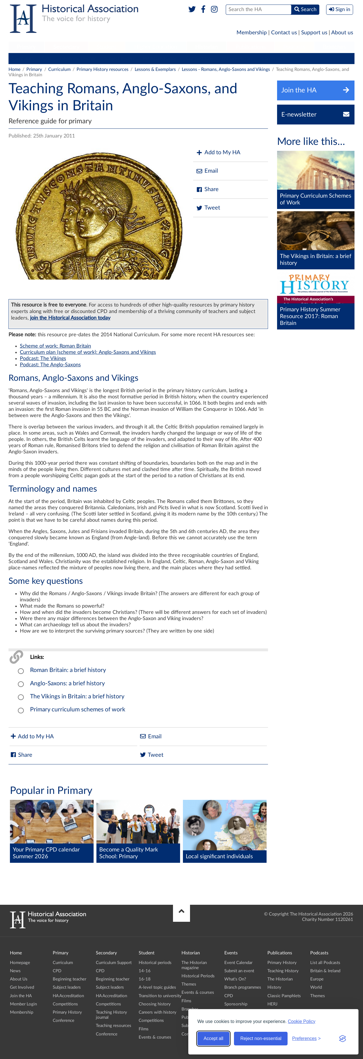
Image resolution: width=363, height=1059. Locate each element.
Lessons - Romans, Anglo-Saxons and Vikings (226, 69)
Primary (26, 47)
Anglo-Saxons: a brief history (67, 683)
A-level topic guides (157, 987)
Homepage (20, 963)
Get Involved (22, 987)
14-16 (145, 971)
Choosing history (155, 1004)
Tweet (208, 208)
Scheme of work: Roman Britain (55, 346)
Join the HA (21, 996)
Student (106, 47)
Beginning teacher (78, 58)
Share (207, 190)
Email (207, 171)
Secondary (66, 47)
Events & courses (155, 1037)
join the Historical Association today (70, 318)
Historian (206, 47)
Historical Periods (198, 976)
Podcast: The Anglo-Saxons (50, 364)
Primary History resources (102, 69)
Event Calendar (238, 963)
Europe (317, 979)
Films (144, 1029)
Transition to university (160, 996)
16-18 (145, 979)
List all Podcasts (325, 963)
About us (342, 32)
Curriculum (22, 58)
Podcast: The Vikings (43, 358)
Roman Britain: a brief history (68, 670)
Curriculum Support (114, 963)
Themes (189, 984)
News (15, 971)
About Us (19, 979)
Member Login (23, 1004)
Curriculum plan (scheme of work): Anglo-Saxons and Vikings (88, 352)
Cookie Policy (301, 1021)
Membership (252, 32)
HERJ (272, 1004)
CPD (47, 58)
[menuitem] (26, 47)
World (316, 987)
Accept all (213, 1038)
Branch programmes (242, 987)
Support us (314, 32)
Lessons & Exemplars (155, 69)
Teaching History (283, 971)
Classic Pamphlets (284, 996)
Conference (273, 58)
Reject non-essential (260, 1038)
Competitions (199, 58)
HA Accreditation (160, 58)
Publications (250, 47)
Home (14, 69)
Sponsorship (235, 1004)
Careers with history (157, 1012)
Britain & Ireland (325, 971)
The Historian (280, 979)
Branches (334, 47)
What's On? (235, 979)
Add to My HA (218, 153)
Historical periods (155, 963)
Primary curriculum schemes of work (77, 710)
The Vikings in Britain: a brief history (77, 696)
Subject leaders (119, 58)
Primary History (237, 58)
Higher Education (155, 47)
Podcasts (294, 47)
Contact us (284, 32)
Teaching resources (113, 1026)
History (274, 987)
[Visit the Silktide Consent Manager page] (342, 1038)
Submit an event (239, 971)
